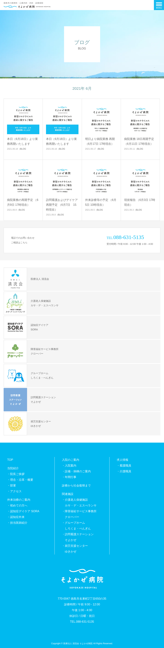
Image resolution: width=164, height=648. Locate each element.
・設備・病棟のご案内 (76, 471)
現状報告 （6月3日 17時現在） (139, 202)
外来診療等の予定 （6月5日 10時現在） (100, 202)
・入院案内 (69, 465)
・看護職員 (124, 465)
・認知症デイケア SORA (23, 511)
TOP (10, 459)
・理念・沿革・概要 (20, 479)
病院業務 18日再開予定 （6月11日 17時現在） (139, 141)
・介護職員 (124, 471)
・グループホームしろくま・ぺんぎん (76, 525)
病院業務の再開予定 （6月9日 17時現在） (22, 202)
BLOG (23, 149)
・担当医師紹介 (17, 522)
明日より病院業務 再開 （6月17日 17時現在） (100, 141)
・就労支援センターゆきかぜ (75, 548)
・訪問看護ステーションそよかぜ (78, 537)
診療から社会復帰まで (76, 485)
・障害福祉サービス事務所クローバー (79, 514)
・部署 (11, 485)
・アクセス (14, 491)
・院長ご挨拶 (16, 474)
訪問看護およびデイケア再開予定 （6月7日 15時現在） (62, 204)
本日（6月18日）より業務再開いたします (22, 141)
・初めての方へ (17, 505)
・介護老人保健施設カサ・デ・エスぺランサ (79, 502)
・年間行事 (69, 477)
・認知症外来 (16, 517)
